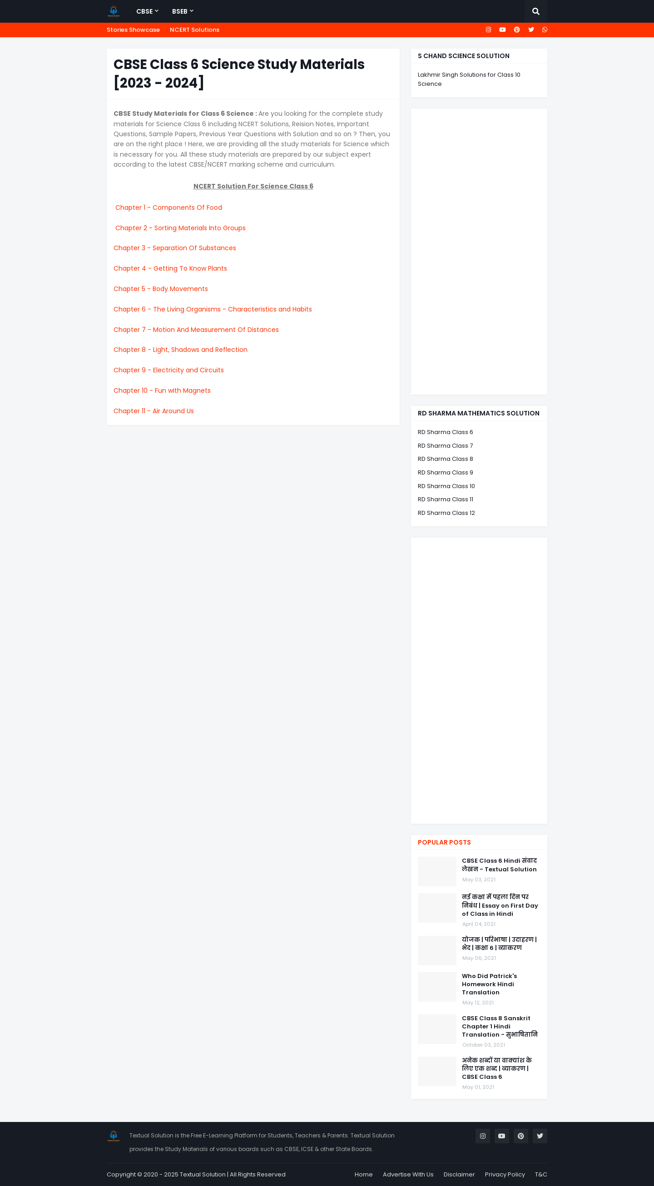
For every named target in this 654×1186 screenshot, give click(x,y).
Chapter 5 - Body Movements (161, 288)
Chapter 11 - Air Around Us (154, 410)
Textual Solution (203, 1174)
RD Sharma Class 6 (445, 432)
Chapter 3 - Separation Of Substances (175, 247)
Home (364, 1174)
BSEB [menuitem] (180, 11)
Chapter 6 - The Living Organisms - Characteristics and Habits (213, 309)
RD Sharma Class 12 (446, 513)
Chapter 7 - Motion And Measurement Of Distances (196, 329)
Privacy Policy (505, 1174)
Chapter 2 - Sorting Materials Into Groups (180, 227)
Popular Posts (444, 842)
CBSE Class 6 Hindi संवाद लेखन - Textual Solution (499, 865)
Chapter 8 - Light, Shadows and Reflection (181, 349)
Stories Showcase (133, 29)
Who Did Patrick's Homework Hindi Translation (489, 984)
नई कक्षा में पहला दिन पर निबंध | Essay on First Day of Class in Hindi (500, 905)
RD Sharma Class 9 (445, 472)
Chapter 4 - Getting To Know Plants (170, 268)
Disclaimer (459, 1174)
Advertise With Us (408, 1174)
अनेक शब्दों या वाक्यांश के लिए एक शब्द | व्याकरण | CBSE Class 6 (497, 1069)
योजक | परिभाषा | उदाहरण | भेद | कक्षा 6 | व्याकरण (499, 944)
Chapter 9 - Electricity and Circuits (169, 370)
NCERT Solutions (194, 29)
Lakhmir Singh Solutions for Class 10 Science (469, 79)
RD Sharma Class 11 (445, 499)
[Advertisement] (479, 251)
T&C (541, 1174)
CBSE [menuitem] (144, 11)
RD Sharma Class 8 (445, 459)
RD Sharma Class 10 (446, 486)
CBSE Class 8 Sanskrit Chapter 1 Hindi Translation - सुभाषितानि (500, 1026)
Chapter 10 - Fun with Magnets (162, 390)
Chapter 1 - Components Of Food (168, 207)
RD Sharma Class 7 (445, 445)
